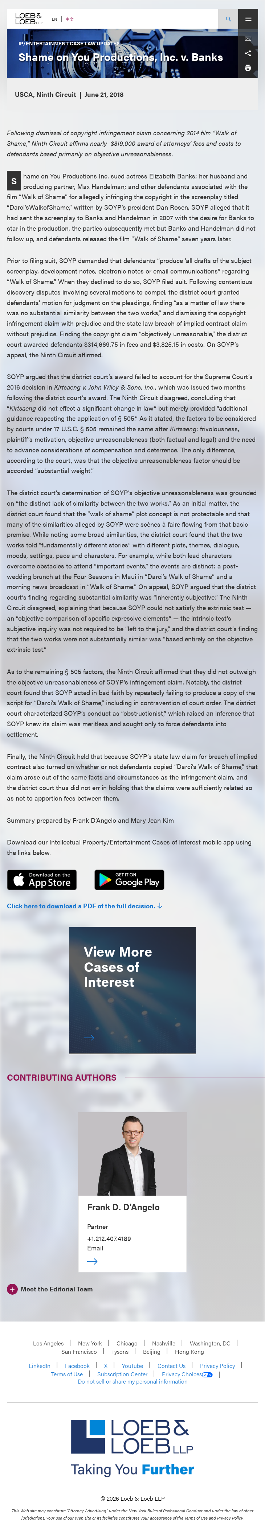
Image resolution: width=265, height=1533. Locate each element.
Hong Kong (189, 1351)
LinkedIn (39, 1365)
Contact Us (172, 1365)
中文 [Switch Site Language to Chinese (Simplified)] (70, 19)
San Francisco (79, 1351)
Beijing (151, 1351)
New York (90, 1343)
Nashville (163, 1343)
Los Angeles (48, 1343)
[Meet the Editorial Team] (50, 1288)
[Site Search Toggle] (228, 19)
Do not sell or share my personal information (133, 1381)
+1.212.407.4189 (109, 1238)
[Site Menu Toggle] (248, 19)
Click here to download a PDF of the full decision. (81, 905)
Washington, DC (210, 1343)
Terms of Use (67, 1374)
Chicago (127, 1343)
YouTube (132, 1365)
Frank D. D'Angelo (123, 1206)
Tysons (120, 1351)
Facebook (77, 1365)
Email (95, 1247)
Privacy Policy (217, 1365)
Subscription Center (122, 1374)
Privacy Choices (187, 1374)
